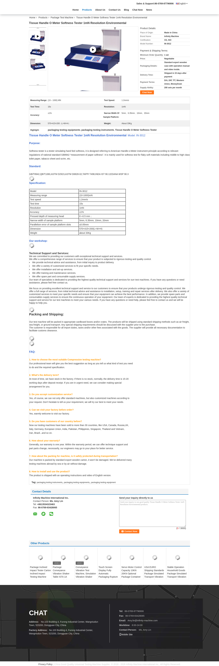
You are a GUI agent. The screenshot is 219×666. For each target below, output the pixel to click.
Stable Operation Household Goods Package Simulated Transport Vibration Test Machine (177, 573)
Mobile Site (126, 634)
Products (87, 10)
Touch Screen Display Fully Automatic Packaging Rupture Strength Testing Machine (108, 575)
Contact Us (115, 10)
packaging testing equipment (103, 482)
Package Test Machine (62, 17)
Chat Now (137, 10)
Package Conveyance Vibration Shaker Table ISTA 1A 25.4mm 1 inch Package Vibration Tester (62, 577)
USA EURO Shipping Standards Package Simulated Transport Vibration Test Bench (154, 573)
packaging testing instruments (49, 482)
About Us (100, 10)
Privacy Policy (45, 664)
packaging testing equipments (77, 482)
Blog (126, 10)
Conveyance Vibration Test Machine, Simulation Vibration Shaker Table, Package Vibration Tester (86, 575)
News (149, 10)
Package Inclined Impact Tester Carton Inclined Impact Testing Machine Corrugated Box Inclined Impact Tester (40, 577)
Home (75, 10)
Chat (38, 613)
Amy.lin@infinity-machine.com (143, 620)
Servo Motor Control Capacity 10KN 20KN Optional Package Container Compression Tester (131, 573)
